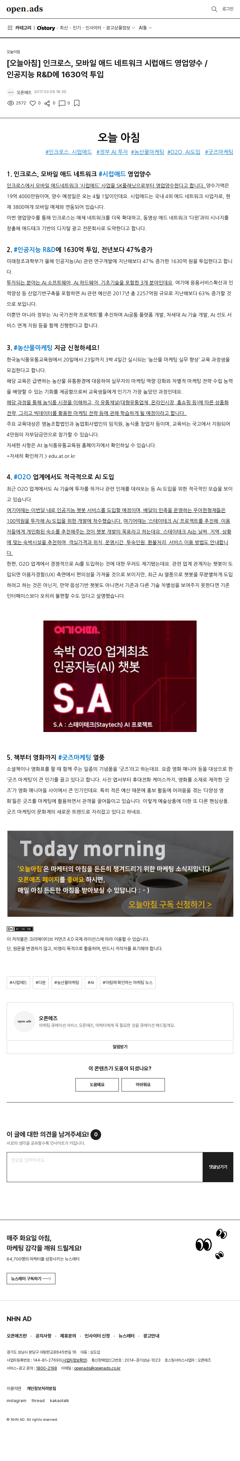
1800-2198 (46, 1368)
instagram (16, 1400)
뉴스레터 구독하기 (31, 1278)
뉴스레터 (126, 1335)
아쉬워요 (143, 1084)
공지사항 (43, 1335)
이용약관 (14, 1388)
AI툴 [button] (143, 27)
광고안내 (151, 1335)
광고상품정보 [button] (118, 27)
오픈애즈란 (17, 1335)
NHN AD (19, 1319)
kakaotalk (59, 1400)
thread (38, 1400)
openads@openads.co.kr (97, 1368)
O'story (46, 28)
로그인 (227, 8)
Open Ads (25, 9)
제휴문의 (68, 1335)
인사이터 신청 (97, 1335)
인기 (77, 27)
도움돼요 (97, 1084)
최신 (64, 27)
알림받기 (120, 1046)
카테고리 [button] (19, 27)
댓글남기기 (218, 1166)
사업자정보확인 (74, 1360)
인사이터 (93, 27)
